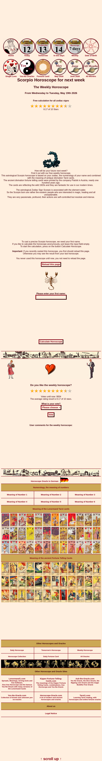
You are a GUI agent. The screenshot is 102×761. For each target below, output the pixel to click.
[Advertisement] (51, 19)
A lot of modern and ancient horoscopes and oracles (51, 696)
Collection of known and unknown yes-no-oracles (17, 696)
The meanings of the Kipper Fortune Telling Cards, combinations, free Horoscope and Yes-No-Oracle (51, 681)
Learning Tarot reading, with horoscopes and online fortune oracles (85, 696)
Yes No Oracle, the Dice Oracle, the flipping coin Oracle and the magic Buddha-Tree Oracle (85, 680)
